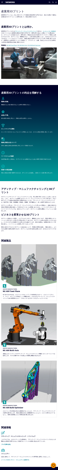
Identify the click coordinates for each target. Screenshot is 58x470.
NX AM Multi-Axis (22, 45)
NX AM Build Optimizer (34, 45)
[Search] (49, 2)
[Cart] (53, 2)
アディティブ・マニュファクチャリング (26, 31)
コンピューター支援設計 (49, 31)
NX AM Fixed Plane (12, 45)
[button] (6, 444)
